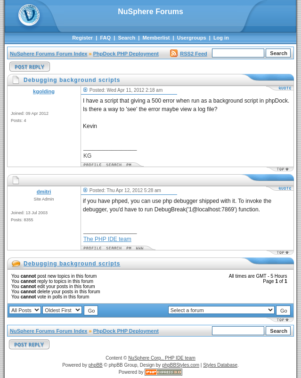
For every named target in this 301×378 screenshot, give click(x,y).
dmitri (44, 191)
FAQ (105, 37)
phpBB (96, 365)
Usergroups (191, 37)
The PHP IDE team (107, 239)
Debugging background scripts (72, 263)
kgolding (44, 91)
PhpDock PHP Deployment (126, 53)
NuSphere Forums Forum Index (48, 53)
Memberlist (156, 37)
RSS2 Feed (188, 53)
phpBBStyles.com (180, 365)
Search (126, 37)
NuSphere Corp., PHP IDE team (161, 358)
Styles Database (220, 365)
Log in (221, 37)
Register (82, 37)
